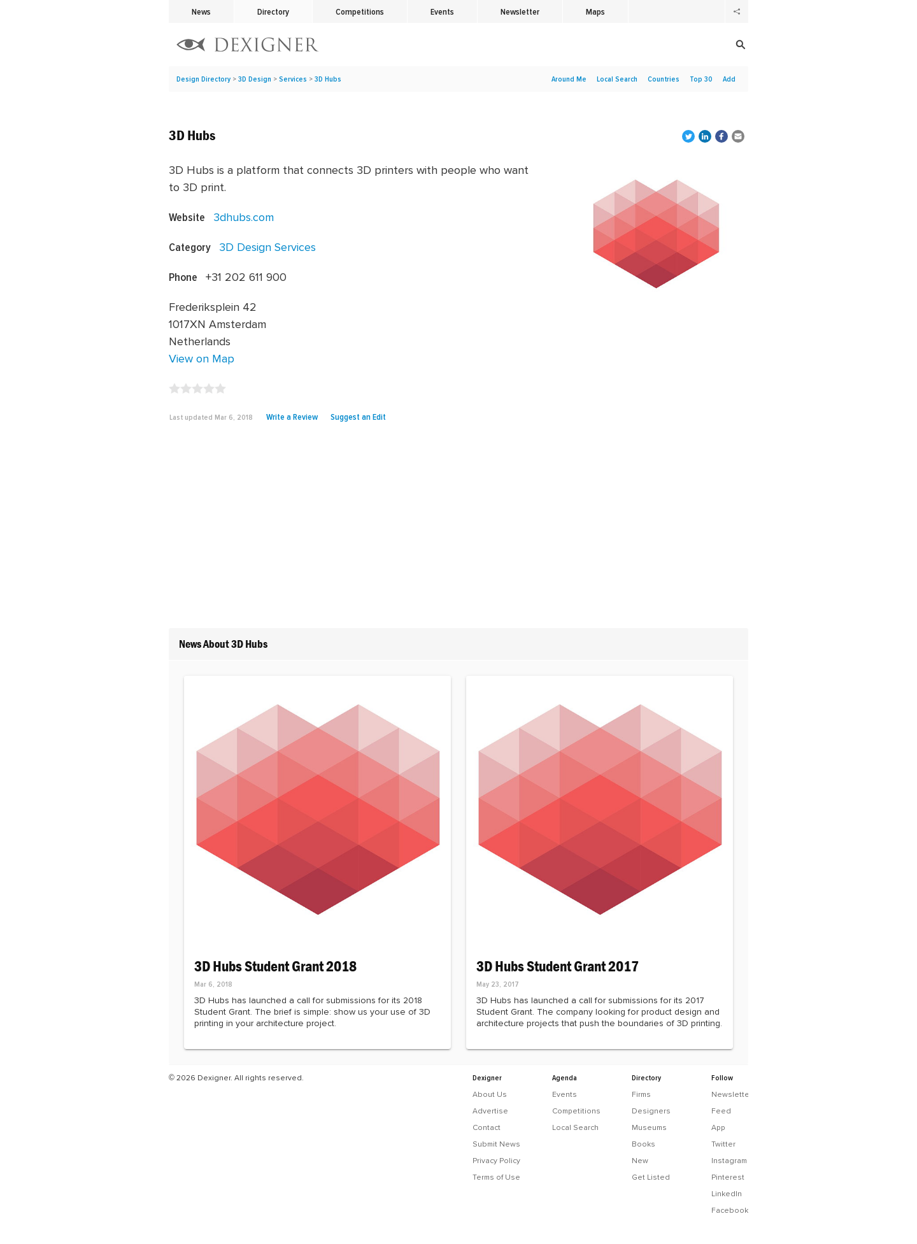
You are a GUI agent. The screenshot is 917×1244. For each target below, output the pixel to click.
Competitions (360, 11)
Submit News (496, 1144)
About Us (490, 1094)
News (201, 11)
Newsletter (520, 11)
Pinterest (727, 1177)
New (640, 1160)
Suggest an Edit (358, 416)
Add (729, 79)
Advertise (490, 1110)
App (718, 1127)
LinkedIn (726, 1193)
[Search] (662, 45)
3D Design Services (267, 247)
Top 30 (701, 79)
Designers (651, 1110)
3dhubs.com (243, 217)
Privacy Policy (496, 1160)
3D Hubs (328, 79)
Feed (721, 1110)
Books (643, 1144)
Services (293, 79)
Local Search (617, 79)
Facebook (729, 1210)
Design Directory (203, 79)
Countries (663, 79)
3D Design (254, 79)
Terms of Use (496, 1177)
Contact (487, 1127)
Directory (273, 11)
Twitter (723, 1144)
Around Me (568, 79)
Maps (595, 11)
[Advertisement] (458, 530)
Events (442, 11)
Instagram (729, 1160)
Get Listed (651, 1177)
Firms (641, 1094)
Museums (649, 1127)
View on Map (201, 358)
